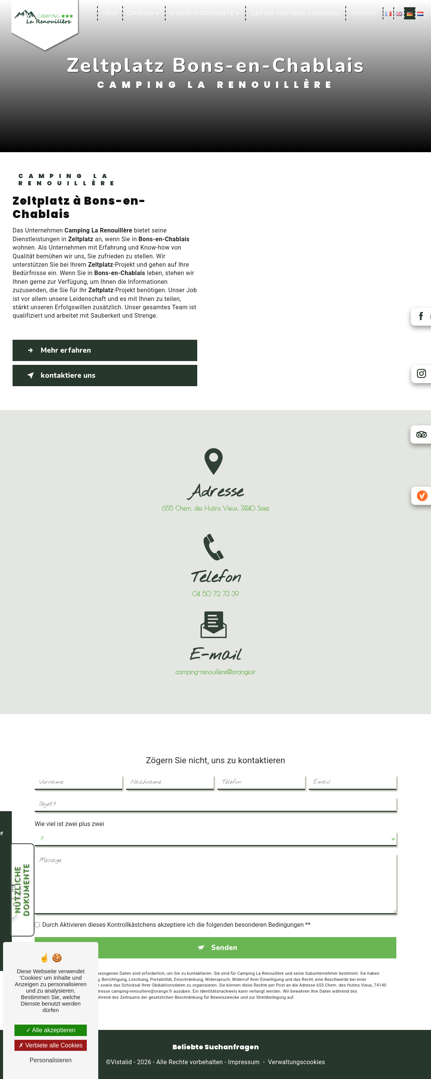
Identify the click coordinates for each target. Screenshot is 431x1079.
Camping (139, 13)
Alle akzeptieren (50, 1030)
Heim (109, 13)
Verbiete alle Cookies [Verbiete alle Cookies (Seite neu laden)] (51, 1045)
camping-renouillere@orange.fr (215, 663)
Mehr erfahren (58, 350)
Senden (224, 940)
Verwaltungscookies (296, 1062)
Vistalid (121, 1062)
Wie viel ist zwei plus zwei (69, 816)
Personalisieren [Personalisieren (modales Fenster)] (51, 1060)
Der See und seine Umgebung (295, 13)
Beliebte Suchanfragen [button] (215, 1047)
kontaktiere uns (60, 375)
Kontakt (364, 13)
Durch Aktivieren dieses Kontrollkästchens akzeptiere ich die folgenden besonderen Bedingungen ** (176, 916)
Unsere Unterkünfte (201, 13)
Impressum (244, 1062)
